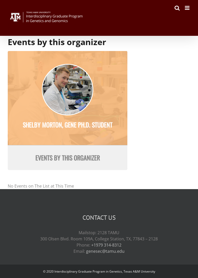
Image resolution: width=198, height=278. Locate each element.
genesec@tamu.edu (105, 251)
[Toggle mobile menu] (187, 8)
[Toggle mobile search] (177, 8)
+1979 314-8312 (106, 245)
